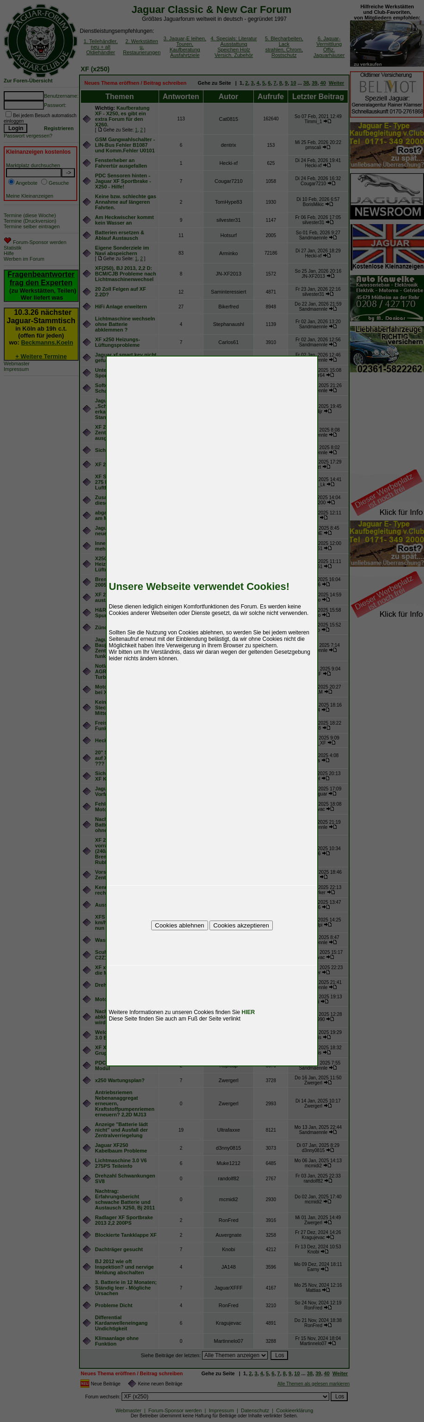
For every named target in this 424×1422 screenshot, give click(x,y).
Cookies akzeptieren (241, 925)
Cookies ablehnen (179, 925)
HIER (248, 1012)
